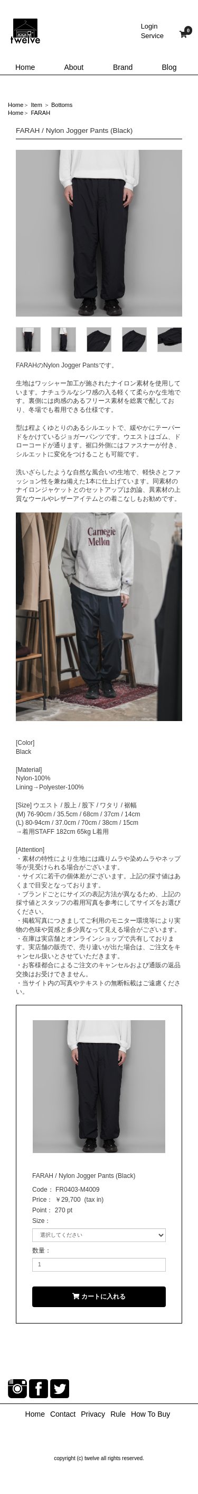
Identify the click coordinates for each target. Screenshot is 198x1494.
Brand (123, 67)
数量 (38, 1250)
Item (36, 105)
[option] (99, 233)
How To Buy (150, 1414)
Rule (118, 1414)
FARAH (40, 113)
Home (25, 67)
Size (38, 1221)
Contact (63, 1414)
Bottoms (61, 105)
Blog (169, 67)
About (74, 67)
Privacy (93, 1414)
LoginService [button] (152, 31)
